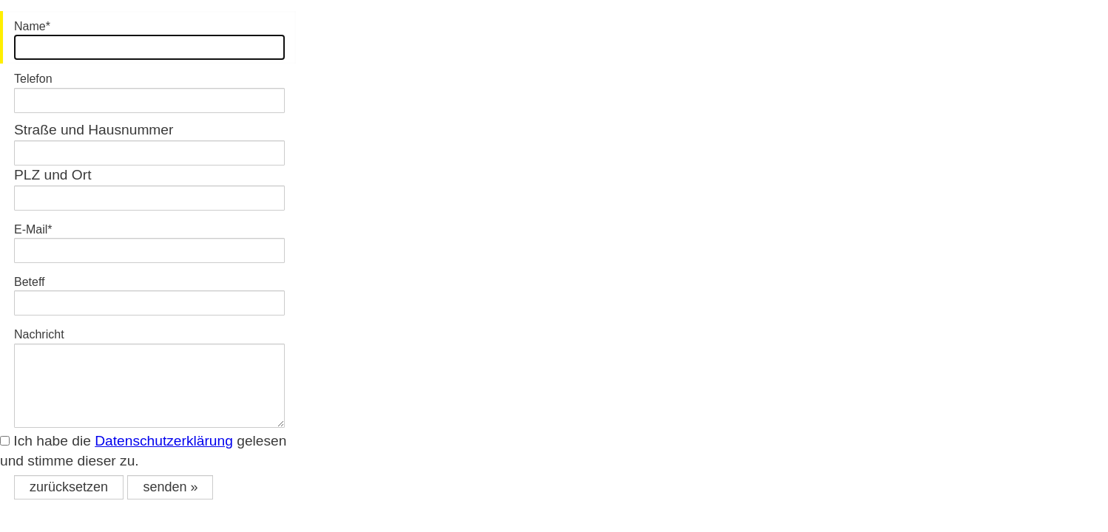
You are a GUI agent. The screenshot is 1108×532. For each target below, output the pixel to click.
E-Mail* (33, 229)
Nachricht (39, 334)
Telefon (33, 78)
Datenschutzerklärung (164, 441)
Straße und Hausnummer (93, 129)
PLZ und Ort (53, 175)
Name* (32, 26)
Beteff (29, 282)
